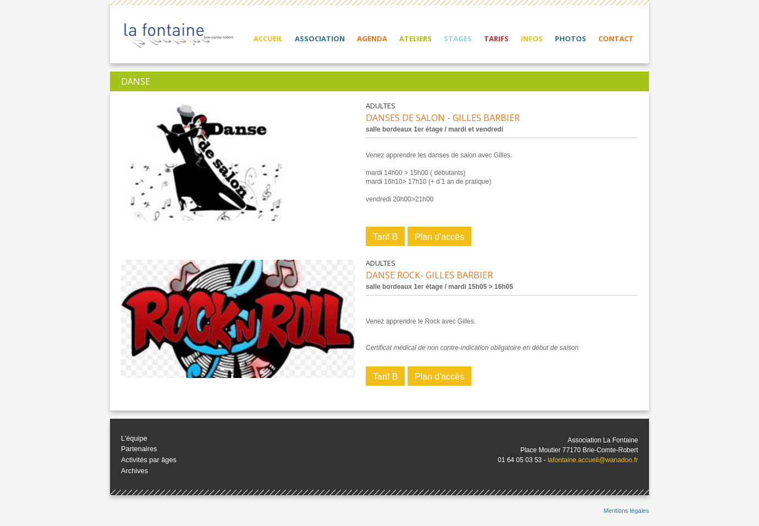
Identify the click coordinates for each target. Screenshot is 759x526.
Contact (616, 38)
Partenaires (139, 449)
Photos (570, 38)
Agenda (372, 38)
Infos (532, 38)
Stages (458, 38)
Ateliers (415, 38)
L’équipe (134, 438)
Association (320, 38)
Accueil (268, 38)
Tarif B (385, 237)
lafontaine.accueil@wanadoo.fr (593, 460)
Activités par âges (149, 460)
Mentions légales (626, 510)
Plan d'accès (439, 237)
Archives (134, 471)
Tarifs (496, 38)
